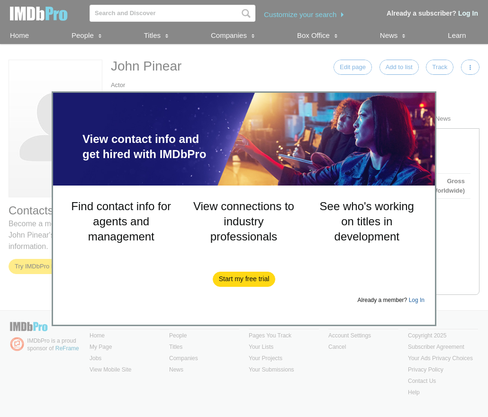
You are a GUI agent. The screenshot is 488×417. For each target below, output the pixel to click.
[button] (244, 279)
